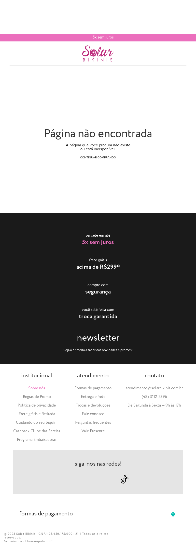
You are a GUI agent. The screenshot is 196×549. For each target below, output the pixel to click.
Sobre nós (36, 388)
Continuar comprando (98, 157)
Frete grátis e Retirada (37, 414)
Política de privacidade (37, 405)
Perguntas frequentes (93, 422)
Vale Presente (93, 431)
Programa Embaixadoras (36, 440)
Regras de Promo (37, 397)
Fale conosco (93, 414)
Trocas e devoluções (93, 405)
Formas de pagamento (93, 388)
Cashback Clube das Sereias (36, 431)
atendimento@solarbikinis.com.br (154, 388)
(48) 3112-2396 (154, 397)
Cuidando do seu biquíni (36, 422)
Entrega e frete (93, 397)
